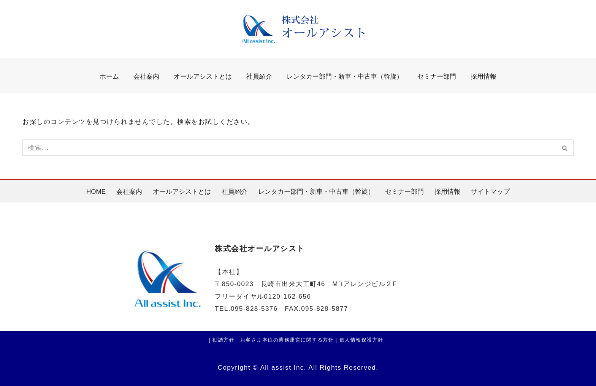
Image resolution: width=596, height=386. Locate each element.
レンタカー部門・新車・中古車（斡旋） (345, 76)
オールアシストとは (203, 76)
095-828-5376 (254, 308)
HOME (96, 191)
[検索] (289, 147)
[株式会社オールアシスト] (298, 29)
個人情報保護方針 (361, 340)
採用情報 (483, 76)
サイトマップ (490, 191)
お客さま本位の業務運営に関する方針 (287, 340)
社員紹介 (259, 76)
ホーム (109, 76)
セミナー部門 (436, 76)
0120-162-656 (287, 296)
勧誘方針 (223, 340)
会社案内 (146, 76)
